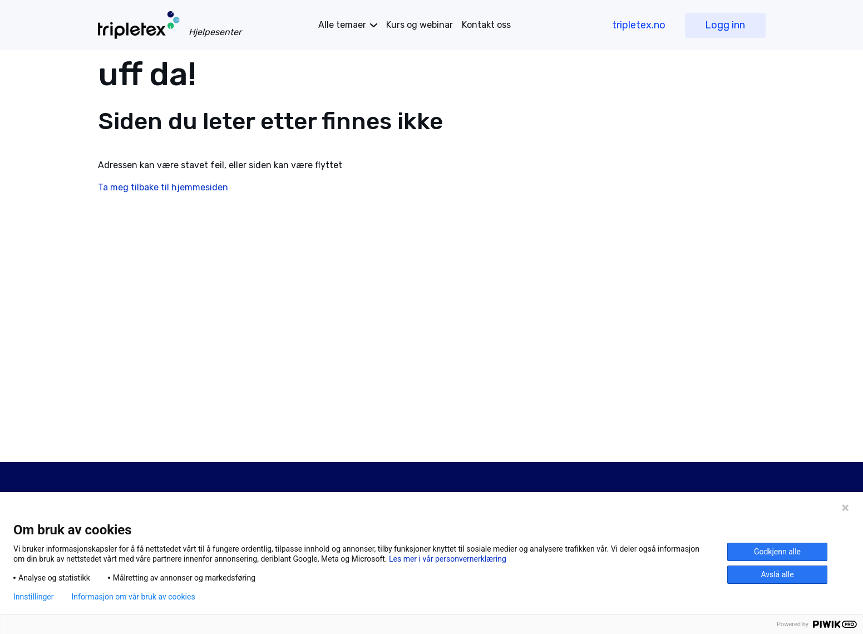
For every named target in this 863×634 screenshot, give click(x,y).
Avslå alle (777, 574)
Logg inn (725, 25)
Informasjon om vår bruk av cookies (133, 596)
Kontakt (486, 24)
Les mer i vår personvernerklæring (447, 558)
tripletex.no (638, 25)
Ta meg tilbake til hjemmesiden (163, 187)
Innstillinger (33, 596)
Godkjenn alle (777, 551)
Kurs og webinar (419, 24)
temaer (342, 24)
